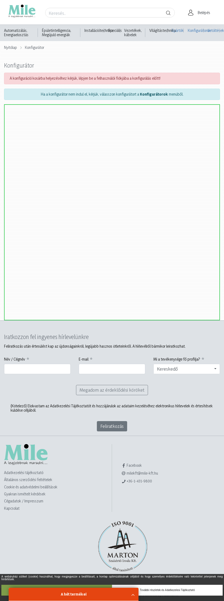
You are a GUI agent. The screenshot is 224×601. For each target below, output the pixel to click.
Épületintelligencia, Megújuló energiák (56, 32)
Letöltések (214, 30)
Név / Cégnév (14, 359)
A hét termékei (74, 594)
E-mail (83, 359)
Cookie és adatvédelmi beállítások (30, 487)
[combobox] (186, 369)
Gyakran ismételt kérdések (24, 494)
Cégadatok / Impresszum (23, 501)
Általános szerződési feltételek (28, 479)
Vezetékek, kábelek (133, 32)
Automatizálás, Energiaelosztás (16, 32)
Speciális (115, 30)
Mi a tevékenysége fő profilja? (176, 359)
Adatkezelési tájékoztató (23, 472)
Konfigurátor (34, 47)
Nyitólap (10, 47)
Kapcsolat (11, 508)
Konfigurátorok (196, 30)
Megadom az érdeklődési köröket (112, 390)
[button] (201, 13)
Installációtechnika (98, 30)
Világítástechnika (162, 30)
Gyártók (178, 30)
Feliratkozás (112, 426)
